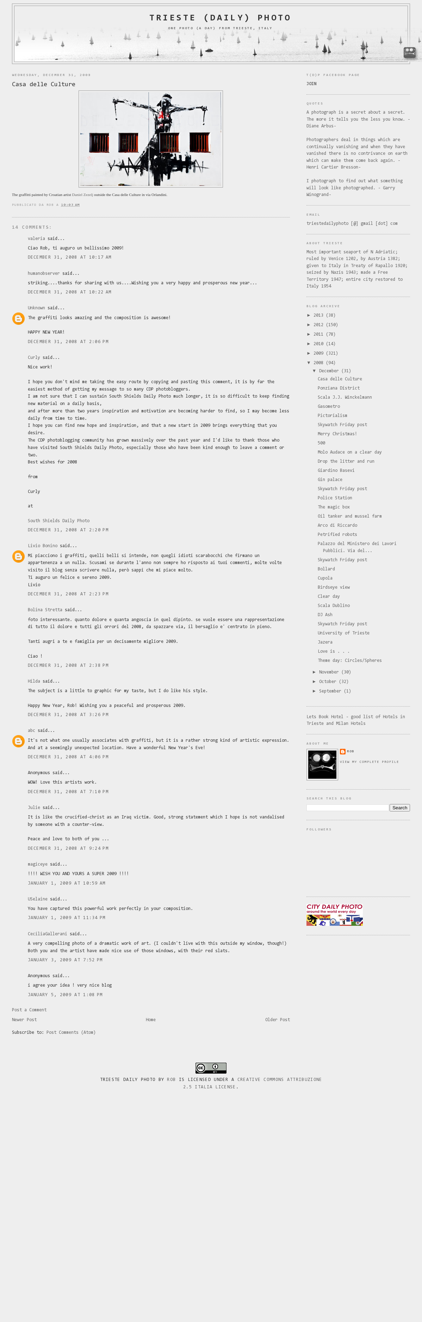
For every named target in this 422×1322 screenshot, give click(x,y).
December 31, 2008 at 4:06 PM (68, 757)
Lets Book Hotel (324, 717)
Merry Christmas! (337, 434)
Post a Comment (29, 1010)
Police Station (335, 498)
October (329, 681)
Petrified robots (337, 534)
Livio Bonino (42, 546)
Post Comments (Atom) (71, 1032)
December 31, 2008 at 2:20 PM (68, 530)
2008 (320, 363)
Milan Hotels (351, 723)
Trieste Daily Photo (128, 1079)
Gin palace (330, 479)
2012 (320, 325)
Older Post (277, 1020)
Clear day (329, 596)
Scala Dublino (334, 605)
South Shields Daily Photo (58, 521)
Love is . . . (334, 651)
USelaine (38, 899)
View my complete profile (369, 762)
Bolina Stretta (45, 610)
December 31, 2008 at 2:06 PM (68, 342)
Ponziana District (339, 388)
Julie (34, 807)
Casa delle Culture (43, 84)
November (330, 672)
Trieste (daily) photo (220, 18)
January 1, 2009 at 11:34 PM (67, 918)
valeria (36, 238)
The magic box (334, 507)
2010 (320, 344)
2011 (320, 334)
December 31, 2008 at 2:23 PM (68, 594)
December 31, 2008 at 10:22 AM (70, 292)
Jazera (325, 642)
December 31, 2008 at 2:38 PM (68, 665)
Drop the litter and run (346, 461)
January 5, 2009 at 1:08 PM (65, 995)
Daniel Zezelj (82, 194)
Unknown (36, 308)
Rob (171, 1079)
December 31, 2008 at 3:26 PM (68, 715)
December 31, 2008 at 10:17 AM (70, 257)
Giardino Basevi (336, 470)
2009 (320, 353)
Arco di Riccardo (337, 525)
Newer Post (24, 1020)
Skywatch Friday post (342, 425)
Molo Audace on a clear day (350, 452)
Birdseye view (334, 587)
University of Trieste (344, 633)
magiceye (38, 864)
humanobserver (44, 273)
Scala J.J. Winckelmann (345, 397)
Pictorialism (332, 415)
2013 (320, 315)
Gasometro (329, 406)
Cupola (325, 578)
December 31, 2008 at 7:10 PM (68, 792)
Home (151, 1020)
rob (350, 751)
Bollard (326, 569)
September (331, 691)
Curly (34, 357)
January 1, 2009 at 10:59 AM (67, 883)
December (330, 371)
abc (31, 730)
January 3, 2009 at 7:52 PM (65, 960)
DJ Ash (325, 615)
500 (321, 443)
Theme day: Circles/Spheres (350, 660)
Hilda (34, 681)
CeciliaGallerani (47, 934)
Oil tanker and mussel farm (350, 516)
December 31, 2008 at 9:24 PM (68, 848)
